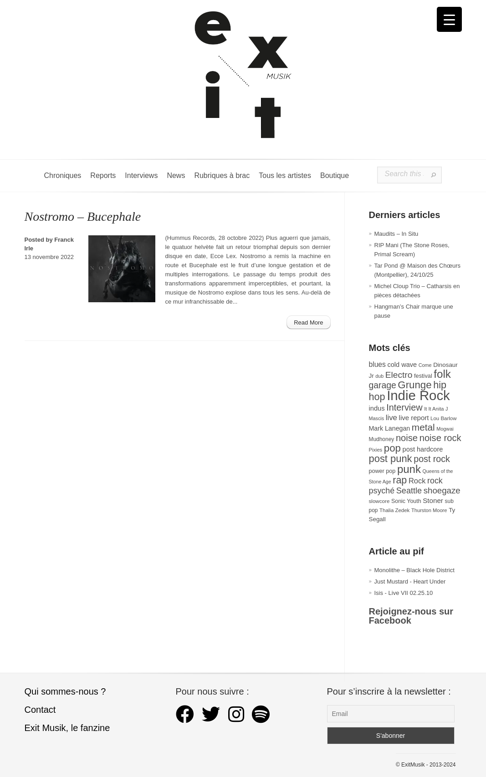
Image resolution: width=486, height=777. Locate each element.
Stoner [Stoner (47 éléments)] (433, 500)
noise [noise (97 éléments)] (407, 438)
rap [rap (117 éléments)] (400, 480)
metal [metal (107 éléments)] (423, 427)
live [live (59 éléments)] (391, 417)
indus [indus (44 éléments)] (377, 408)
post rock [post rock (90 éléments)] (432, 459)
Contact (40, 710)
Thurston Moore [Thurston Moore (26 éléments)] (429, 510)
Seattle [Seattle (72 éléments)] (409, 490)
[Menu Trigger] (449, 19)
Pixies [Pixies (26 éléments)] (376, 449)
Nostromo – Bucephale (83, 216)
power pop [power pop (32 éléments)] (382, 471)
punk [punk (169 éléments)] (409, 469)
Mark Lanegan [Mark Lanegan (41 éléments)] (389, 428)
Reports (103, 175)
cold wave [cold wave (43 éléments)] (402, 364)
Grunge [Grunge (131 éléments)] (414, 385)
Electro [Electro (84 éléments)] (399, 375)
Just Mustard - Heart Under (410, 581)
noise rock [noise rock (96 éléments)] (440, 438)
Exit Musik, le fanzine (67, 728)
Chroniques (63, 175)
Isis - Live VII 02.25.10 (403, 592)
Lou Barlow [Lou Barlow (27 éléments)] (443, 418)
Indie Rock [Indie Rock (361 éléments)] (418, 395)
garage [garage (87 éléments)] (382, 385)
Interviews (141, 175)
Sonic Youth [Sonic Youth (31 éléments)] (406, 501)
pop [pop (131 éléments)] (392, 448)
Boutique (334, 175)
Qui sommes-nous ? (65, 691)
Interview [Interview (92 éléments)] (404, 407)
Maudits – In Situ (396, 233)
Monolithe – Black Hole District (414, 570)
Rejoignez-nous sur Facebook (411, 615)
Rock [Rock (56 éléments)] (417, 481)
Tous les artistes (285, 175)
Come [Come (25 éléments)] (425, 365)
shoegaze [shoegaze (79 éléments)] (442, 490)
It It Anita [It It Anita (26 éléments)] (434, 408)
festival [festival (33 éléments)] (423, 375)
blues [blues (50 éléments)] (377, 364)
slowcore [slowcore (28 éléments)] (379, 501)
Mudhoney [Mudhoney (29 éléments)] (381, 439)
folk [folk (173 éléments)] (442, 374)
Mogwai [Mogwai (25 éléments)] (444, 429)
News (176, 175)
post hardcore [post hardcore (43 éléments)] (423, 449)
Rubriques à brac (222, 175)
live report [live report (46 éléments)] (414, 418)
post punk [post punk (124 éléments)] (390, 458)
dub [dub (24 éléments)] (379, 376)
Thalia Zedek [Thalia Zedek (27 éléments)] (394, 510)
